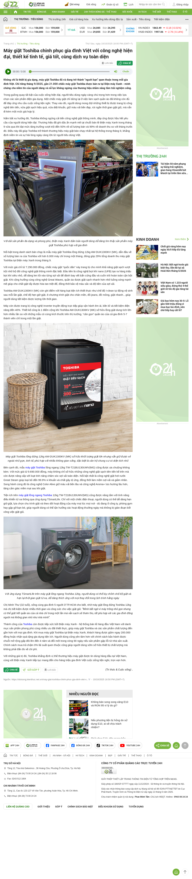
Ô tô (185, 12)
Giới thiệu (44, 806)
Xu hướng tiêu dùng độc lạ (107, 19)
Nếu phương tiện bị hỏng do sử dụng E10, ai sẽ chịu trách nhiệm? (109, 724)
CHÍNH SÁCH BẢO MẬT (80, 806)
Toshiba (27, 624)
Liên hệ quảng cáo (17, 806)
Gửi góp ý (31, 669)
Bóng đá (41, 12)
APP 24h (12, 745)
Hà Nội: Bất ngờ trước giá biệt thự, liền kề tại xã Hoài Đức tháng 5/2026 (174, 267)
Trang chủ (8, 43)
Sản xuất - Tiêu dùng (138, 19)
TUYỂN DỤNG (136, 806)
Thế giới (156, 12)
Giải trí (74, 12)
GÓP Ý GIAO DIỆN (10, 818)
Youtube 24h (130, 745)
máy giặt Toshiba (35, 467)
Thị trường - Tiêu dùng (28, 19)
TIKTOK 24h (105, 745)
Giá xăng (91, 4)
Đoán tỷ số (109, 4)
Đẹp (110, 755)
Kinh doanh (58, 12)
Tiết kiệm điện (162, 19)
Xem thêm (180, 239)
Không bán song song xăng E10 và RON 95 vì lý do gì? (109, 703)
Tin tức (27, 12)
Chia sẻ (127, 63)
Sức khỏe (127, 12)
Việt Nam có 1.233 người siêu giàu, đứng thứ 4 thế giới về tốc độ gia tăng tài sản (175, 287)
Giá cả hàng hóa (78, 19)
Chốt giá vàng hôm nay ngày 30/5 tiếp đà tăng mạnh (173, 249)
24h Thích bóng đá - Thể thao (100, 12)
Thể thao (172, 12)
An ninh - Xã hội (61, 755)
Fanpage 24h (55, 745)
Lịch (129, 4)
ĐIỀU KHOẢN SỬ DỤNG (110, 806)
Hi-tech (142, 12)
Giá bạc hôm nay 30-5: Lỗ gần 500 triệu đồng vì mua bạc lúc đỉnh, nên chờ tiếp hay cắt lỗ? (175, 305)
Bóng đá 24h (80, 745)
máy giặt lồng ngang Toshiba (35, 495)
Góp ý (58, 806)
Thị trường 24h (57, 19)
